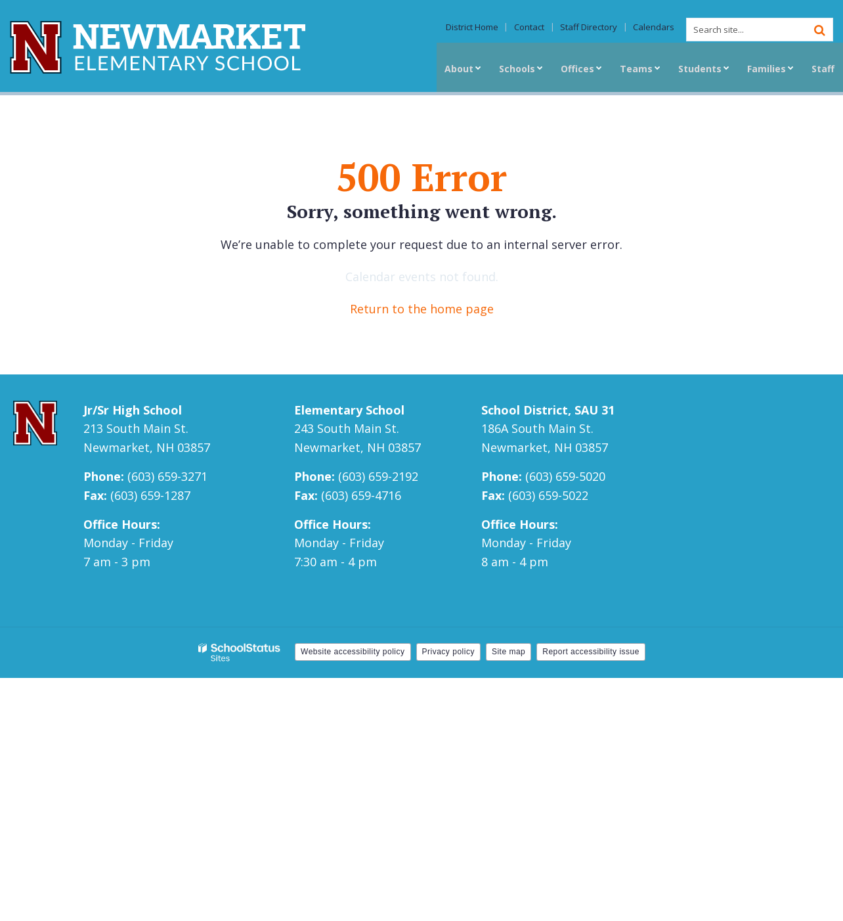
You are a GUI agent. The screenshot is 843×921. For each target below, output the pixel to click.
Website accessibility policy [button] (353, 651)
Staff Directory (593, 28)
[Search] (819, 29)
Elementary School (349, 410)
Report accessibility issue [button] (590, 651)
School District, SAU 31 (548, 410)
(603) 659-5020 (565, 476)
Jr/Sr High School (132, 410)
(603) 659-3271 (167, 476)
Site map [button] (508, 651)
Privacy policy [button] (448, 651)
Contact (538, 28)
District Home (484, 28)
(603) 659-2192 (378, 476)
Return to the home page (422, 309)
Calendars (655, 28)
